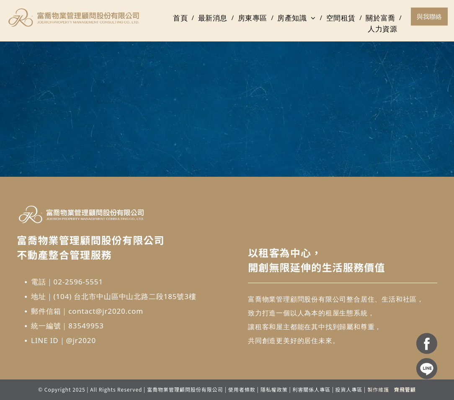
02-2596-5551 (78, 281)
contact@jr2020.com (105, 311)
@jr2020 (81, 340)
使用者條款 (241, 389)
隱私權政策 (274, 389)
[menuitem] (181, 18)
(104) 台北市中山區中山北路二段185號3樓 (125, 296)
